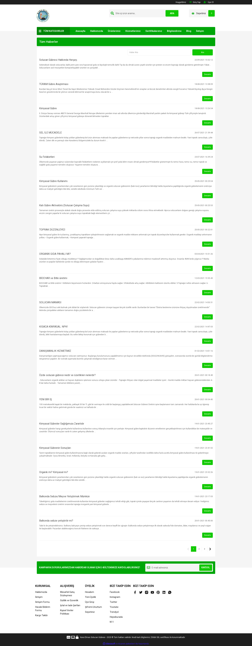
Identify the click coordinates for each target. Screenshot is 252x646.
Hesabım (89, 592)
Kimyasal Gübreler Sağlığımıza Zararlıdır (61, 423)
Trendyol (114, 612)
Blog (188, 31)
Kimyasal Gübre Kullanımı (53, 181)
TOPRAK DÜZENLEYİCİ (52, 229)
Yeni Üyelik (90, 597)
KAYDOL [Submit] (205, 567)
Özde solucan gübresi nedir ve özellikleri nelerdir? (67, 375)
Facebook (115, 592)
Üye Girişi (89, 602)
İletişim (200, 31)
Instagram (115, 597)
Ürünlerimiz (114, 31)
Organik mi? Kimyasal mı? (53, 472)
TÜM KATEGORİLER (53, 31)
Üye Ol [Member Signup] (209, 2)
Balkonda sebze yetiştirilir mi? (56, 520)
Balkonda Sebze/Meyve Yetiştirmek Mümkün (64, 496)
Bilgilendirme (174, 31)
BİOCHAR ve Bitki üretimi (53, 278)
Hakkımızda (96, 31)
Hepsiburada (116, 617)
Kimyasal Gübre (48, 108)
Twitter (113, 602)
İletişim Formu (42, 602)
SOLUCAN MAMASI (50, 302)
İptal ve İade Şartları (70, 605)
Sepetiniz (90, 612)
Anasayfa (80, 31)
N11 (112, 622)
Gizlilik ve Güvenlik (69, 600)
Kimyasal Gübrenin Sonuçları (55, 447)
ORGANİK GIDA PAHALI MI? (55, 253)
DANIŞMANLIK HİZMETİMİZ (55, 350)
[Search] (144, 13)
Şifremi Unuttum (93, 607)
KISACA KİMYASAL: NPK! (53, 326)
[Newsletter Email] (179, 568)
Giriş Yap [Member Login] (194, 2)
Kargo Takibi (41, 615)
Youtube (114, 607)
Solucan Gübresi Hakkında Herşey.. (58, 59)
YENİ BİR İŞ (45, 399)
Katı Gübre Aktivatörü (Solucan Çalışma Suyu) (64, 205)
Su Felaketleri (47, 156)
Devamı (207, 74)
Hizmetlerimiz (133, 31)
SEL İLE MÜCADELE (50, 132)
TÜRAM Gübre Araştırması (53, 84)
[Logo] (42, 15)
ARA (172, 13)
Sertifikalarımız (153, 31)
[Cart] (202, 13)
